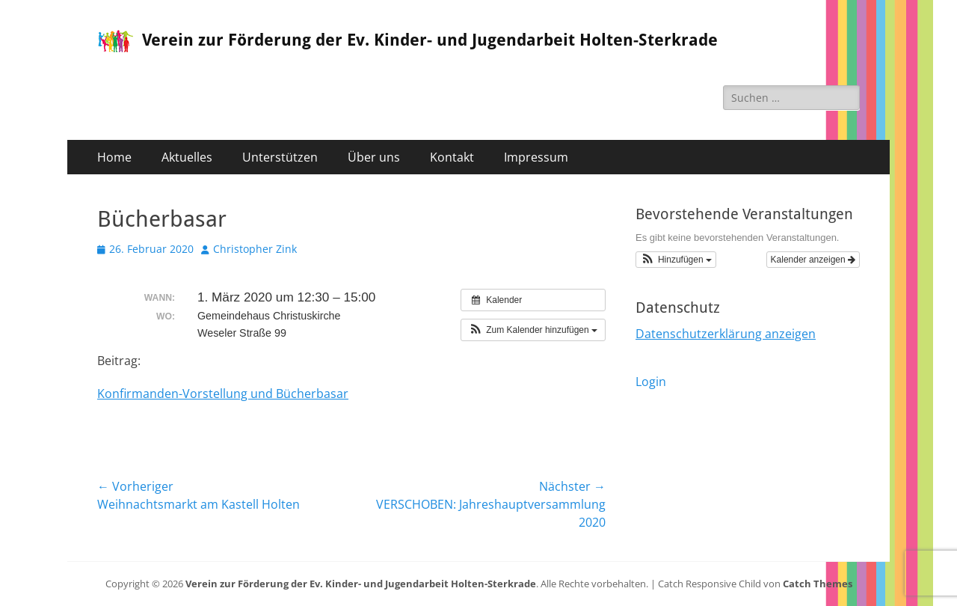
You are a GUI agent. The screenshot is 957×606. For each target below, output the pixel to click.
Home (114, 157)
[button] (533, 329)
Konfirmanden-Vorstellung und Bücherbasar (222, 393)
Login (651, 381)
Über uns (374, 157)
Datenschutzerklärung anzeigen (726, 333)
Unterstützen (280, 157)
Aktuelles (186, 157)
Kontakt (452, 157)
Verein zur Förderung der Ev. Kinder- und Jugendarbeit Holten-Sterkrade (430, 40)
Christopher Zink (255, 249)
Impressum (536, 157)
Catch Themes (817, 583)
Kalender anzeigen (813, 259)
